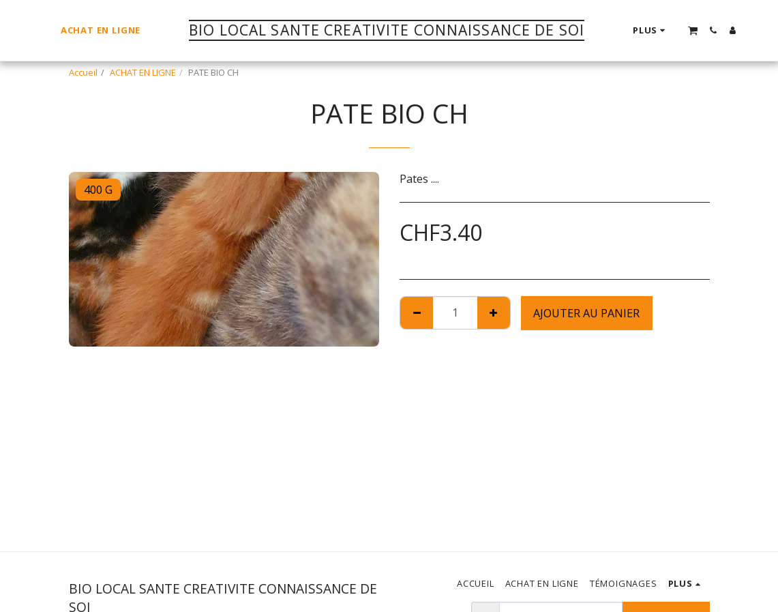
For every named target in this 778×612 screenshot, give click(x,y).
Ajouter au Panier (586, 313)
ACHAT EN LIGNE (143, 72)
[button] (692, 30)
